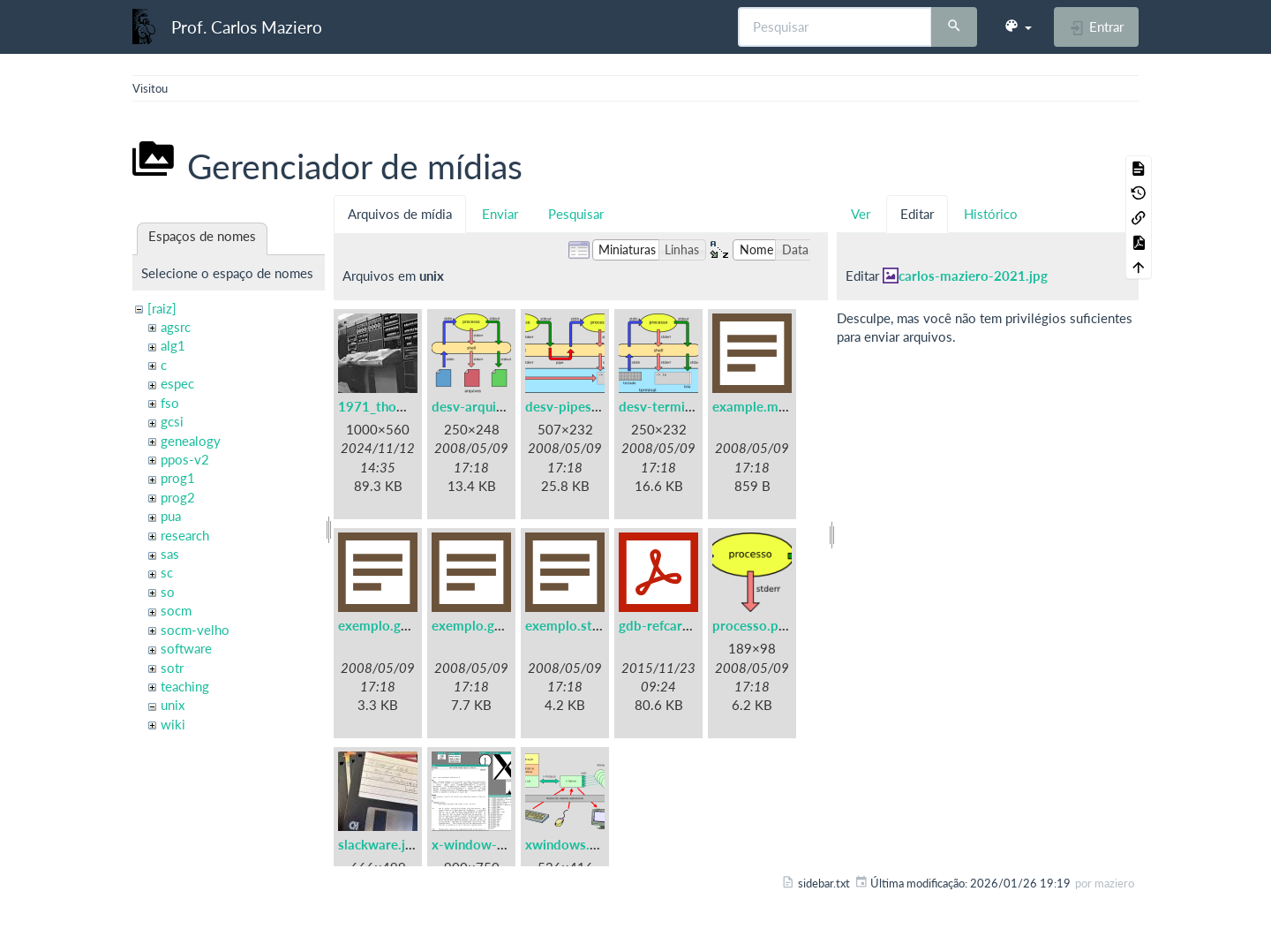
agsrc (176, 327)
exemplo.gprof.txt (486, 625)
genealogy (191, 441)
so (168, 592)
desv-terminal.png (673, 406)
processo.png (752, 625)
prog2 (178, 497)
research (185, 535)
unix (172, 705)
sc (167, 572)
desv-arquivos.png (487, 406)
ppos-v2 (185, 459)
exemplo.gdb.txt (388, 625)
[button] (1017, 26)
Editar (917, 214)
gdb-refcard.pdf (666, 625)
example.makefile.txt (775, 406)
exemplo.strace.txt (582, 625)
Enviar (500, 214)
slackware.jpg (379, 844)
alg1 (173, 345)
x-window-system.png (499, 844)
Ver (860, 214)
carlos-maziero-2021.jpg (973, 275)
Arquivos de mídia (400, 214)
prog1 (178, 478)
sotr (172, 668)
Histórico (991, 214)
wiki (173, 724)
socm (176, 610)
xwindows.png (568, 844)
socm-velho (195, 630)
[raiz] (162, 308)
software (186, 648)
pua (171, 516)
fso (170, 403)
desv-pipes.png (571, 406)
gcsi (172, 421)
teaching (185, 686)
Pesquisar (576, 214)
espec (177, 383)
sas (170, 554)
